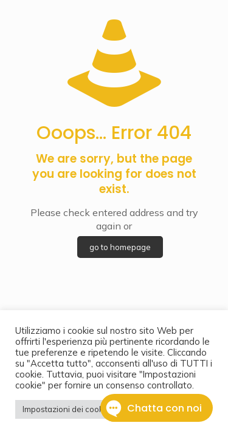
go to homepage (120, 247)
